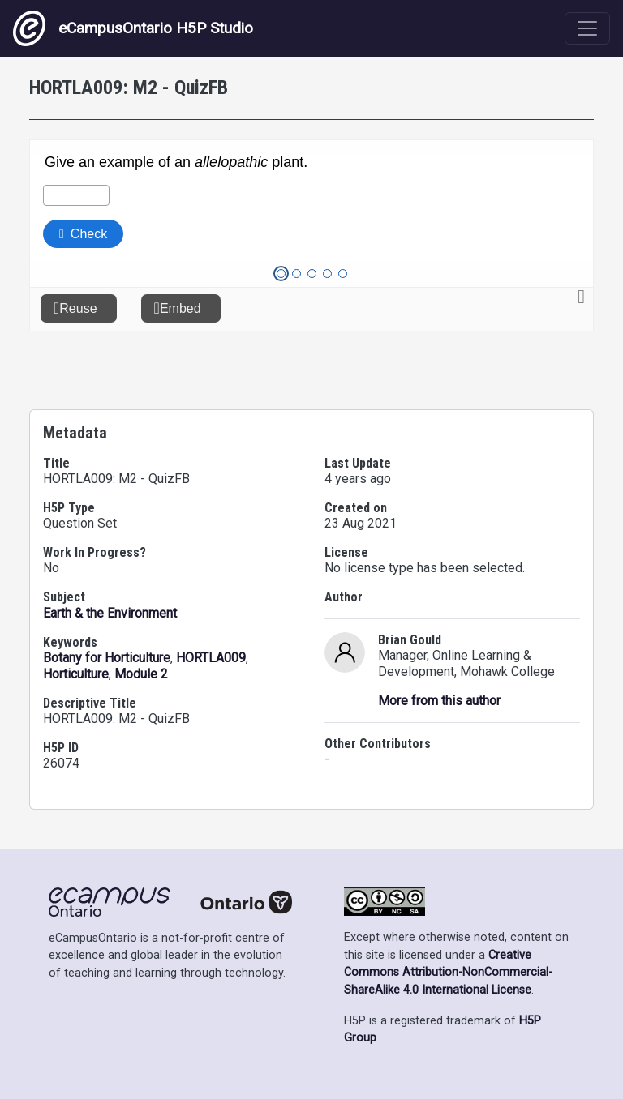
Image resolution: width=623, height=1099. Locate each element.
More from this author (439, 700)
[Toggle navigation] (587, 28)
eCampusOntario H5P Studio (133, 28)
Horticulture (76, 674)
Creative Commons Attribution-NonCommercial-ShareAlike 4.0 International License (448, 972)
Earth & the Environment (110, 613)
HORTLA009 (211, 657)
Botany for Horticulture (106, 657)
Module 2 (141, 674)
